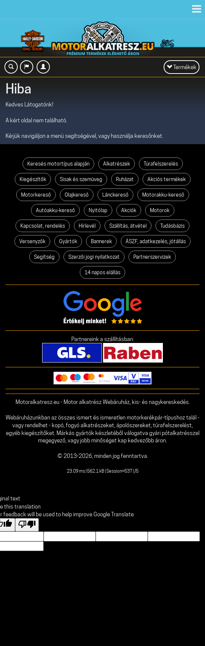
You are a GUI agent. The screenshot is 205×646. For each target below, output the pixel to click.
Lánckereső (115, 195)
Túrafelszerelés (161, 164)
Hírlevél (87, 226)
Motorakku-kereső (163, 195)
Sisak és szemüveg (81, 179)
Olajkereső (77, 195)
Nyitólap (98, 210)
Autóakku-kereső (55, 210)
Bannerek (101, 241)
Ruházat (125, 179)
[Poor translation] (27, 524)
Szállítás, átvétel (128, 226)
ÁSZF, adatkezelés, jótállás (156, 241)
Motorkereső (36, 195)
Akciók (128, 210)
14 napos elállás (102, 272)
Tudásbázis (172, 226)
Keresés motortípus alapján (58, 164)
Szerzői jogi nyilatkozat (94, 257)
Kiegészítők (33, 179)
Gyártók (68, 241)
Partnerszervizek (152, 257)
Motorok (160, 210)
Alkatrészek (116, 164)
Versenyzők (32, 241)
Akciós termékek (166, 179)
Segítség (44, 257)
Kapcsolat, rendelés (42, 226)
